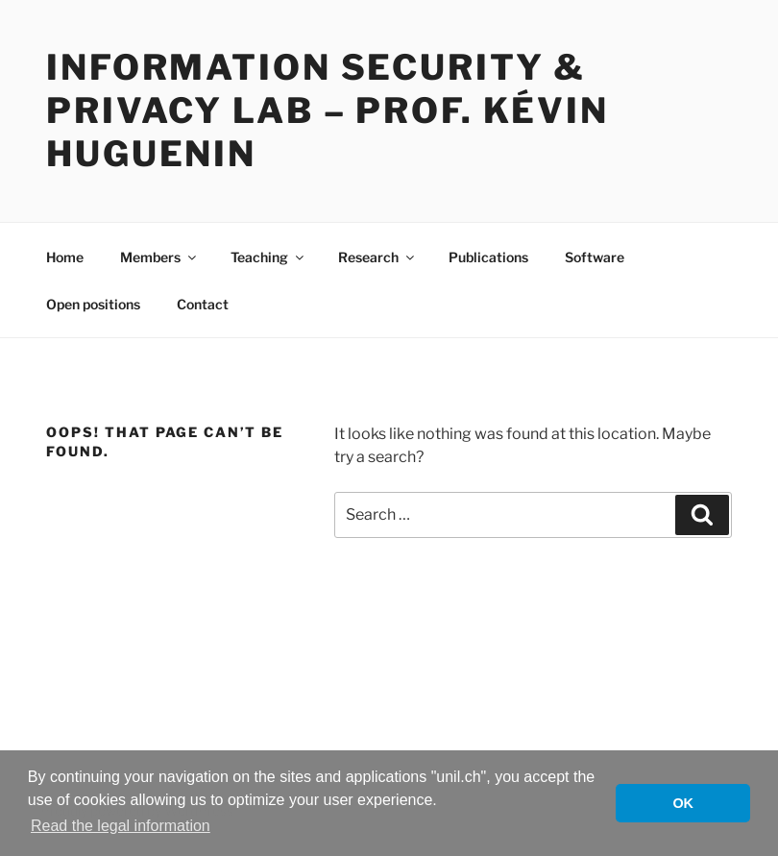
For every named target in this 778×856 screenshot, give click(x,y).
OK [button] (682, 803)
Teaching (268, 257)
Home (65, 257)
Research (377, 257)
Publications (488, 257)
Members (159, 257)
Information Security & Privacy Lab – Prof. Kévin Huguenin (327, 110)
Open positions (93, 304)
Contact (203, 304)
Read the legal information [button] (120, 826)
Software (594, 257)
